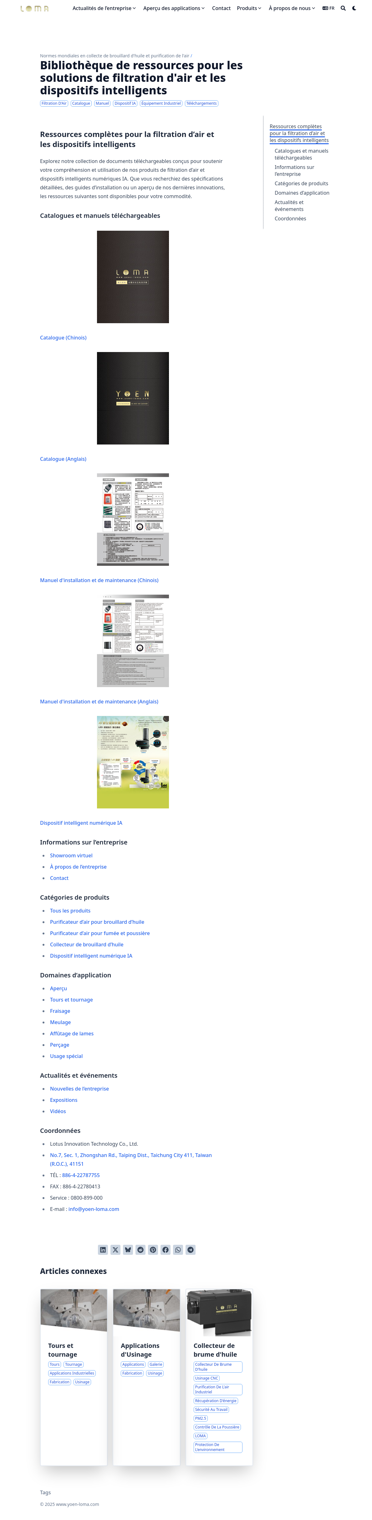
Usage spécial (66, 1056)
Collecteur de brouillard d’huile (87, 944)
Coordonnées (290, 218)
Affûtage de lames (72, 1033)
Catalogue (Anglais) (104, 407)
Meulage (60, 1022)
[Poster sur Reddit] (140, 1250)
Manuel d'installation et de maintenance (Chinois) (104, 528)
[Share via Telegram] (191, 1250)
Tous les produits (70, 910)
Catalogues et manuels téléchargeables (302, 154)
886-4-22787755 (81, 1175)
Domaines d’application (302, 192)
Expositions (63, 1100)
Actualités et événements (289, 206)
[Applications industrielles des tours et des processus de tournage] (74, 1377)
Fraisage (60, 1010)
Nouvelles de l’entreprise (79, 1088)
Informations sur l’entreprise (294, 170)
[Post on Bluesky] (128, 1250)
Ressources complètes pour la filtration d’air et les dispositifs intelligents (299, 133)
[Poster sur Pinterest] (153, 1250)
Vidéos (58, 1111)
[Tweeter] (115, 1250)
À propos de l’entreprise (78, 866)
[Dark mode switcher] (354, 8)
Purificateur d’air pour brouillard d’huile (97, 921)
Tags (45, 1492)
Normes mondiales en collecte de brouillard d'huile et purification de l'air (114, 56)
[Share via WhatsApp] (178, 1250)
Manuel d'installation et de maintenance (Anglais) (104, 650)
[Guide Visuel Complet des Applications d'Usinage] (146, 1377)
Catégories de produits (301, 183)
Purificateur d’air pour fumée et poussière (100, 933)
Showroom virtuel (71, 855)
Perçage (59, 1044)
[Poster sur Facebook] (166, 1250)
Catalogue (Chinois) (104, 286)
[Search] (343, 8)
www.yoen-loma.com (77, 1504)
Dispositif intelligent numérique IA (104, 771)
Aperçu (58, 988)
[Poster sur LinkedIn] (103, 1250)
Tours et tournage (71, 999)
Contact (59, 878)
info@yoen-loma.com (94, 1209)
